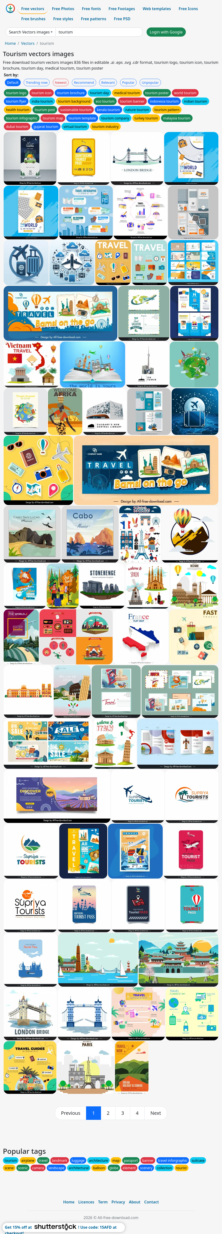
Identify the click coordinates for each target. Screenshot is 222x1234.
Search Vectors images (29, 32)
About (134, 1202)
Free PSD (122, 18)
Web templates (157, 8)
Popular (128, 82)
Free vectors (32, 8)
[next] (155, 1113)
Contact (151, 1202)
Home (10, 43)
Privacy (118, 1202)
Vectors (27, 43)
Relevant (108, 82)
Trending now (36, 82)
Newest (61, 82)
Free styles (63, 18)
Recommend (84, 82)
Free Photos (63, 8)
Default (13, 82)
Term (103, 1202)
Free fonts (91, 8)
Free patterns (93, 18)
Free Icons (188, 8)
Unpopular (150, 82)
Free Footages (121, 8)
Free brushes (33, 18)
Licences (86, 1202)
